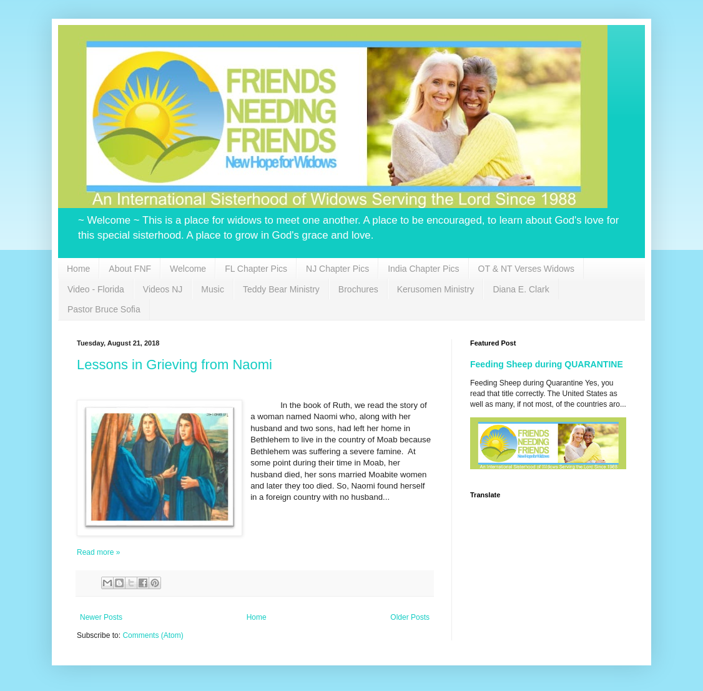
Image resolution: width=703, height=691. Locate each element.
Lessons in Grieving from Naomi (174, 364)
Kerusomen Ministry (435, 289)
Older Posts (410, 617)
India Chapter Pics (423, 269)
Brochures (358, 289)
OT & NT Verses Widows (526, 269)
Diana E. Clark (521, 289)
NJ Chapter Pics (337, 269)
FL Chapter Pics (256, 269)
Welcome (188, 269)
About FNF (130, 269)
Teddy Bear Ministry (281, 289)
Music (212, 289)
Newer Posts (101, 617)
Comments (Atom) (152, 635)
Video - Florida (95, 289)
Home (78, 269)
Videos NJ (163, 289)
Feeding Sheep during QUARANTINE (546, 364)
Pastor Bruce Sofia (103, 309)
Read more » (98, 552)
